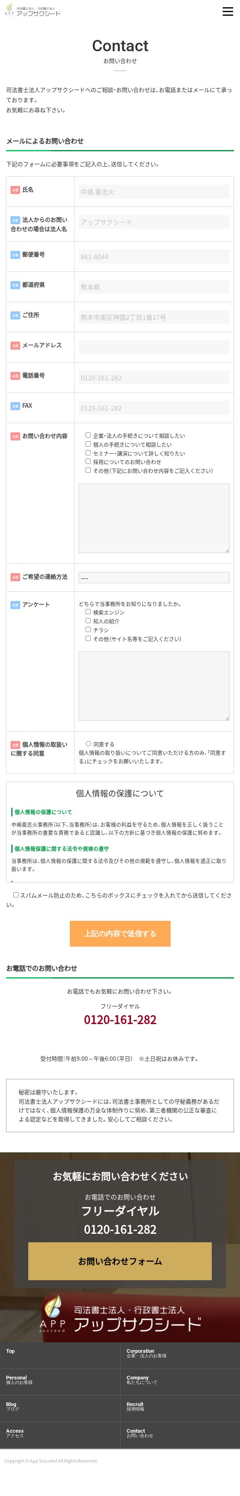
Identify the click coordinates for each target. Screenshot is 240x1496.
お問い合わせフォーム (120, 1261)
